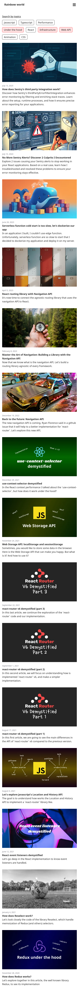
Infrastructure (48, 29)
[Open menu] (74, 5)
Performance (45, 22)
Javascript (9, 22)
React (31, 29)
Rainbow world (14, 4)
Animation (10, 37)
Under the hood (13, 29)
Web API (66, 29)
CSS (23, 37)
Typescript (26, 22)
